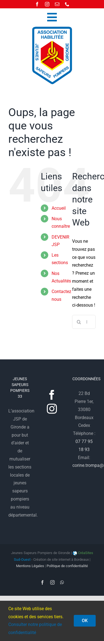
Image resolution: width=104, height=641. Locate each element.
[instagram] (47, 4)
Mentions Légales (30, 566)
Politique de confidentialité (67, 566)
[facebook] (37, 4)
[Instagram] (52, 409)
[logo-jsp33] (52, 28)
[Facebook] (52, 395)
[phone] (67, 4)
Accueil (59, 208)
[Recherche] (79, 322)
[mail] (57, 4)
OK (85, 620)
